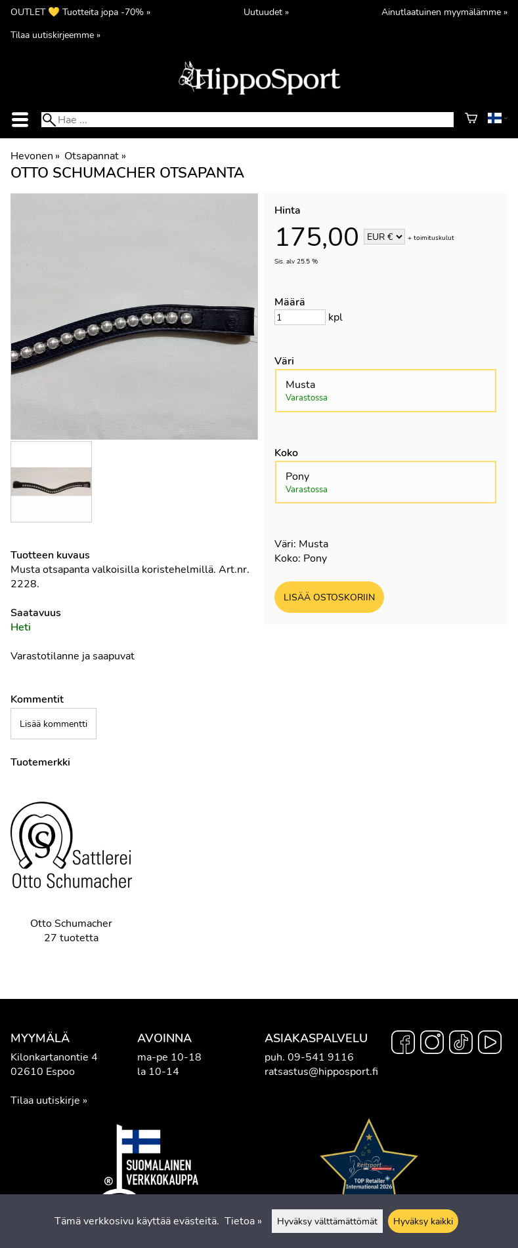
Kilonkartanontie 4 (54, 1057)
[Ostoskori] (471, 120)
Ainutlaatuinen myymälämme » (444, 11)
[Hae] (247, 119)
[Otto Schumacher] (71, 873)
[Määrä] (300, 317)
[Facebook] (403, 1044)
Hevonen (35, 156)
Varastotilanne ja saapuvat (73, 656)
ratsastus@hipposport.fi (321, 1071)
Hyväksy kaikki (423, 1221)
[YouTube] (490, 1044)
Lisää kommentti (53, 723)
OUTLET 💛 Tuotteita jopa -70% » (80, 11)
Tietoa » (243, 1221)
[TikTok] (461, 1044)
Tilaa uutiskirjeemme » (55, 34)
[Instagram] (432, 1044)
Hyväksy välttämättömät (327, 1221)
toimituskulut (434, 238)
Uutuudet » (266, 11)
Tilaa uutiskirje (45, 1100)
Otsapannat (94, 156)
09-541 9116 (321, 1057)
